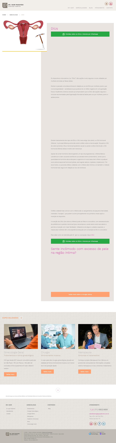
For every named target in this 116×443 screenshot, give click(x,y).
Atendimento (9, 411)
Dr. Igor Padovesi (10, 408)
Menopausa (30, 416)
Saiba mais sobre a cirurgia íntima (80, 294)
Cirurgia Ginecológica (32, 411)
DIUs (28, 421)
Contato (8, 414)
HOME (4, 15)
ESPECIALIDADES (81, 8)
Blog (49, 408)
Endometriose (30, 408)
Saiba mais (10, 374)
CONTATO (109, 8)
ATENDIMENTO (99, 8)
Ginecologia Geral (31, 424)
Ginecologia (14, 15)
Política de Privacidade (47, 432)
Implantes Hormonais (32, 419)
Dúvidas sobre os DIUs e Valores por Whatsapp (80, 34)
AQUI (92, 235)
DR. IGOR (71, 8)
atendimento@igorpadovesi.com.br (99, 414)
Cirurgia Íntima (31, 414)
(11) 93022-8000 (101, 409)
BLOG (91, 8)
